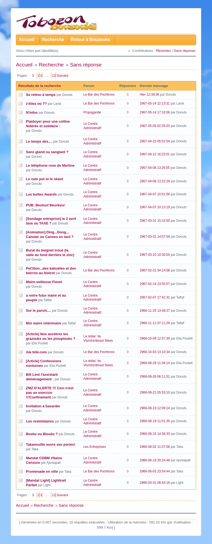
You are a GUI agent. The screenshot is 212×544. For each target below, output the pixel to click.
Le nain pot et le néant (44, 179)
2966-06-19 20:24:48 (155, 460)
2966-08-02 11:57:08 (155, 447)
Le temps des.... (39, 141)
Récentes (163, 51)
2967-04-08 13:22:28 (155, 181)
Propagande (92, 112)
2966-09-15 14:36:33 (155, 434)
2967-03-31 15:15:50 (155, 221)
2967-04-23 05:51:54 (155, 141)
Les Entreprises (94, 447)
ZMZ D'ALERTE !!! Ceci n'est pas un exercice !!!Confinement (49, 392)
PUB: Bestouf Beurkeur (45, 205)
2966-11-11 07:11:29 (155, 323)
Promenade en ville (42, 471)
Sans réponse (184, 51)
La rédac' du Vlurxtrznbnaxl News (98, 338)
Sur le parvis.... (38, 310)
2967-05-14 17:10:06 (155, 112)
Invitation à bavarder (43, 406)
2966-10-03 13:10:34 (155, 352)
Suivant (62, 75)
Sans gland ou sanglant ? (47, 152)
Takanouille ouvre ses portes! (50, 444)
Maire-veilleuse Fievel (44, 282)
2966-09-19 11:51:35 (155, 421)
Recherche (53, 39)
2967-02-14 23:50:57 (155, 284)
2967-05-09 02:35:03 (155, 126)
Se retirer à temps (41, 95)
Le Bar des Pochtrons (99, 94)
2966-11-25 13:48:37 (155, 311)
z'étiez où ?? (36, 104)
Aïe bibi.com (36, 352)
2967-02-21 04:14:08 (155, 270)
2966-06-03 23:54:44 (155, 471)
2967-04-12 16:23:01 (155, 154)
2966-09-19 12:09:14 (155, 408)
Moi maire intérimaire (43, 323)
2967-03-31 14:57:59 (155, 237)
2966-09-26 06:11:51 (155, 376)
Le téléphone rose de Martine (50, 165)
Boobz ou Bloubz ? (42, 434)
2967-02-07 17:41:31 (155, 297)
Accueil (26, 39)
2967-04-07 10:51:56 (155, 194)
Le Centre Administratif (92, 126)
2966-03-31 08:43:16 (155, 483)
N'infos (32, 112)
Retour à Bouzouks (90, 39)
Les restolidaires (40, 421)
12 (54, 75)
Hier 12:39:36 (149, 94)
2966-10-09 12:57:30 (155, 338)
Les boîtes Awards (41, 194)
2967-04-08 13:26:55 (155, 168)
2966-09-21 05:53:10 (155, 392)
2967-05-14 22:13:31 (155, 103)
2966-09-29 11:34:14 (155, 363)
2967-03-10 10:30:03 (155, 255)
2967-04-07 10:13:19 (155, 207)
